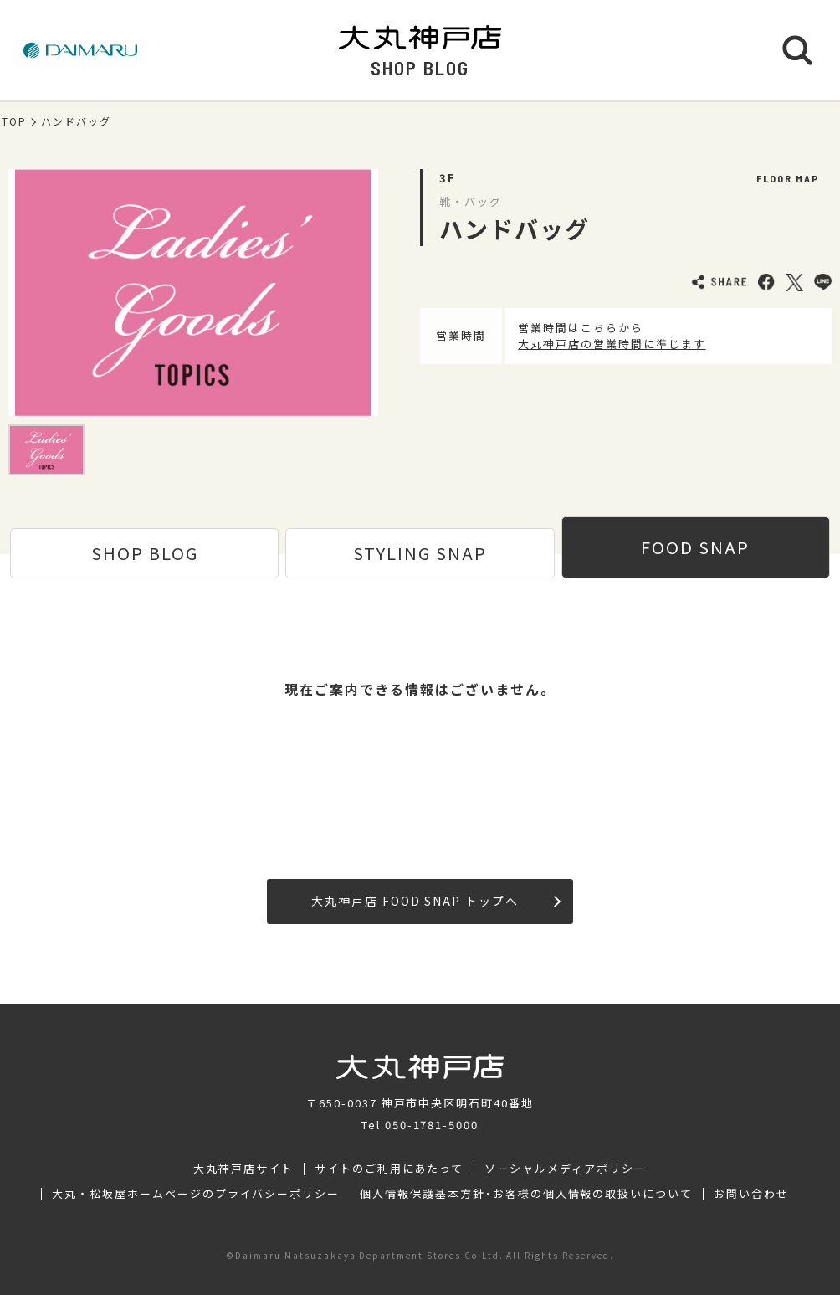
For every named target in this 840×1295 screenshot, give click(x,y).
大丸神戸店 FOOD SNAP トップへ (436, 900)
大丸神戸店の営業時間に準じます (611, 344)
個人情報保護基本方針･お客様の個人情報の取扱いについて (526, 1194)
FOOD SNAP (695, 547)
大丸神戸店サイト (243, 1168)
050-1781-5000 (432, 1125)
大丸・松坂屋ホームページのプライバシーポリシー (196, 1194)
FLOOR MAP (787, 178)
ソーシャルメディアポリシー (565, 1168)
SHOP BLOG (144, 553)
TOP (14, 121)
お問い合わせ (751, 1194)
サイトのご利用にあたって (389, 1168)
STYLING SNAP (420, 553)
